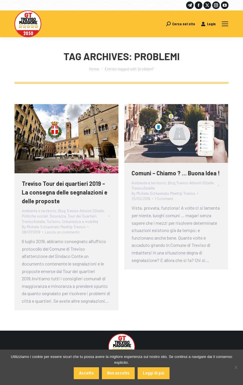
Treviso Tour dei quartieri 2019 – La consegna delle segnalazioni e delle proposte (64, 192)
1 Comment (164, 198)
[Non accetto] (236, 367)
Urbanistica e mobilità (80, 221)
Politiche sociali (35, 216)
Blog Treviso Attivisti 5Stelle (81, 210)
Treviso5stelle (33, 221)
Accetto (86, 373)
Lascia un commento (62, 232)
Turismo (53, 221)
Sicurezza (58, 216)
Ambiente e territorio (39, 210)
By (54, 226)
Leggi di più (153, 373)
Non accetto (118, 373)
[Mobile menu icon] (225, 23)
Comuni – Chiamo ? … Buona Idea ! (176, 173)
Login (208, 23)
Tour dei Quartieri (82, 216)
